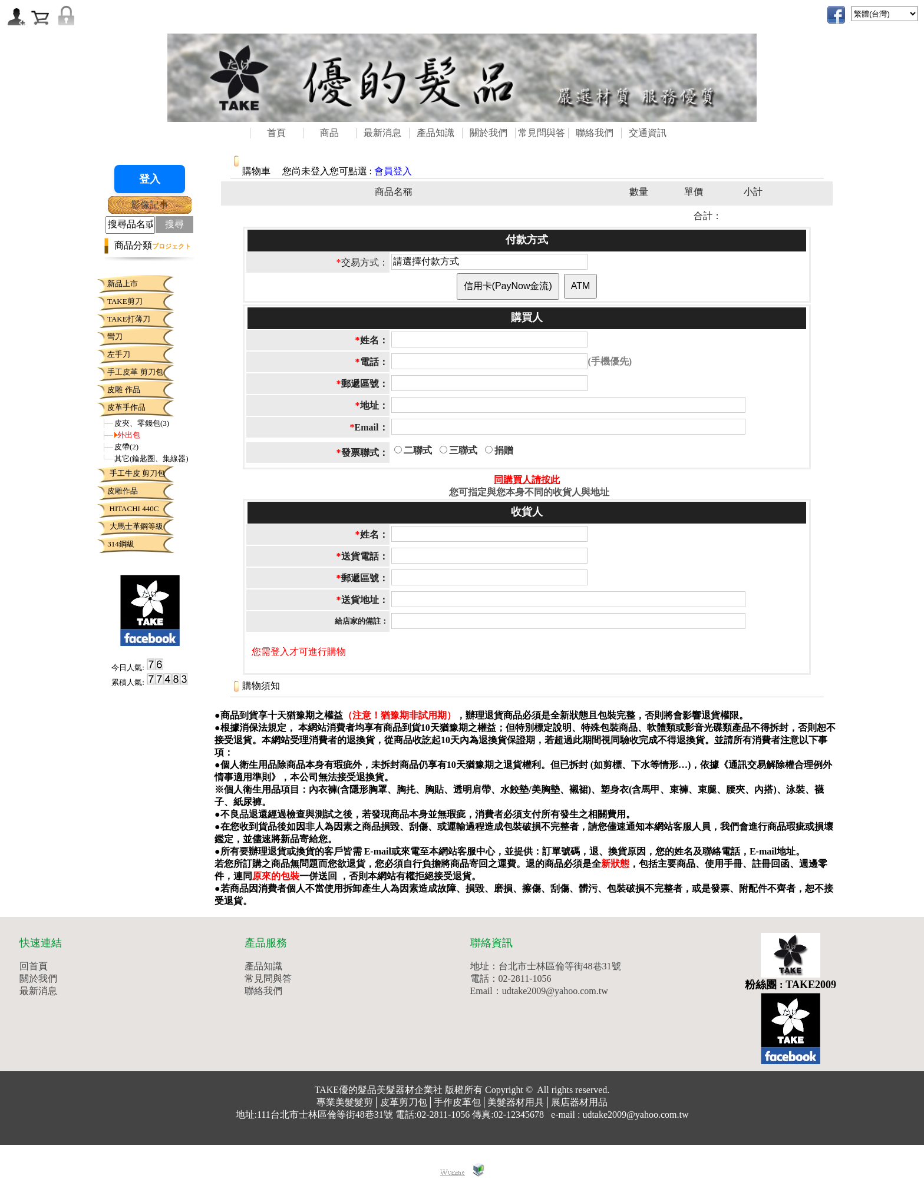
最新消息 (382, 133)
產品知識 (435, 133)
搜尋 (174, 224)
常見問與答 (541, 133)
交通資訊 (647, 133)
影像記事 (150, 205)
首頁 (276, 133)
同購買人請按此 (527, 480)
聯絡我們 (594, 133)
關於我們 (488, 133)
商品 (329, 133)
